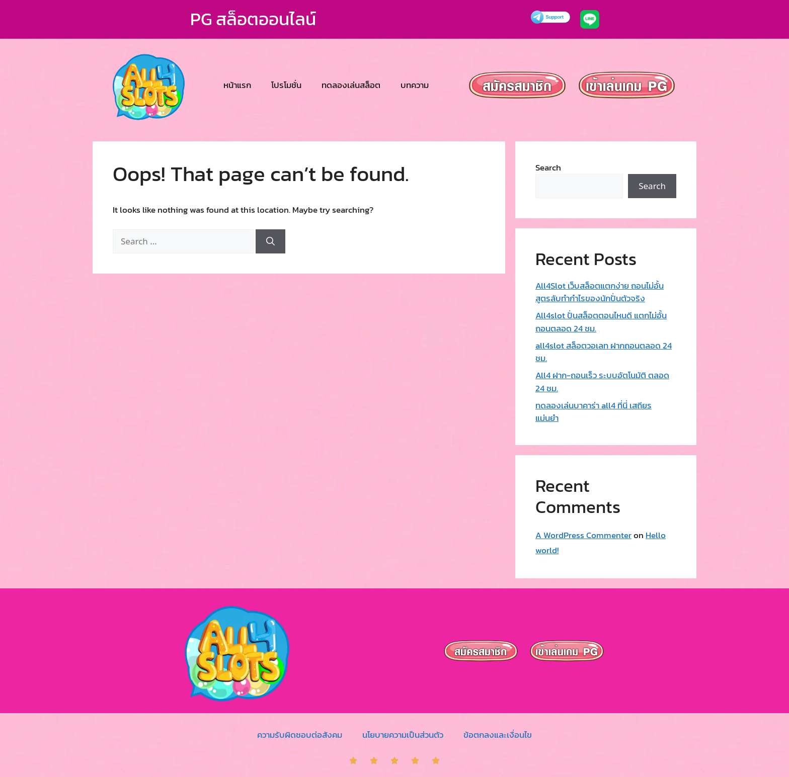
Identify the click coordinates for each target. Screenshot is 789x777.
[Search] (270, 241)
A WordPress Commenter (583, 535)
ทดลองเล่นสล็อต (351, 85)
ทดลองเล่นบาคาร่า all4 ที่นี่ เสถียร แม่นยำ (593, 412)
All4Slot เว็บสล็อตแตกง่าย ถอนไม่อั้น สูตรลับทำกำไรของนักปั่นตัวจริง (599, 292)
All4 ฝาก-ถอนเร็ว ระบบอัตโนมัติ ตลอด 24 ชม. (602, 382)
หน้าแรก (237, 85)
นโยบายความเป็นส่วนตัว (402, 734)
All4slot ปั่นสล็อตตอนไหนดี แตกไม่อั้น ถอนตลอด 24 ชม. (601, 322)
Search (548, 167)
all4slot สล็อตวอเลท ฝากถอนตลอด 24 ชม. (603, 352)
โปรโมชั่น (286, 85)
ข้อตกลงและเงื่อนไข (497, 734)
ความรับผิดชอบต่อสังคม (299, 734)
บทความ (415, 85)
